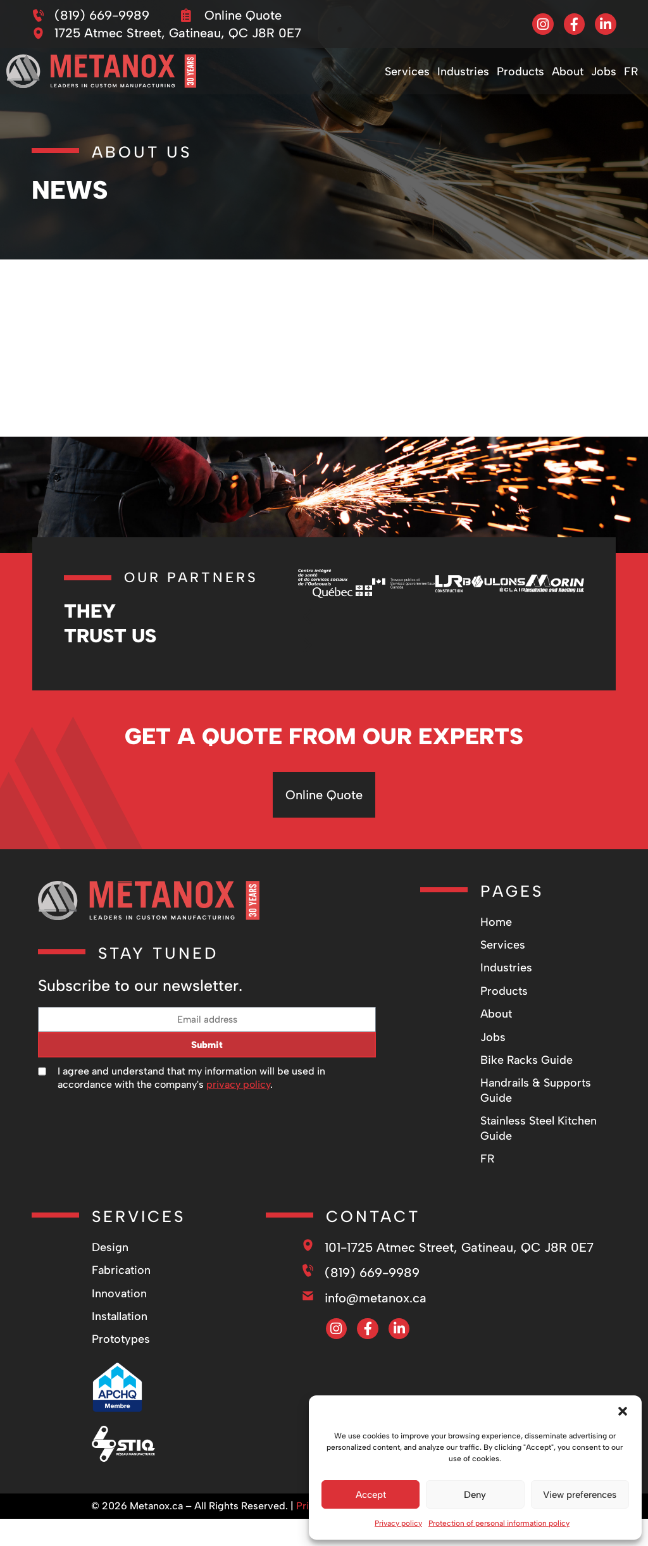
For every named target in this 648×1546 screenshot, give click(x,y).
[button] (622, 1411)
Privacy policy (398, 1523)
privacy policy (238, 1084)
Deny (475, 1494)
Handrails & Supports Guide (535, 1090)
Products (520, 71)
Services (407, 71)
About (567, 71)
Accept (371, 1494)
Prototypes (121, 1339)
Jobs (603, 71)
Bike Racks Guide (526, 1060)
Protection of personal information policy (499, 1523)
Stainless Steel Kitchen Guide (538, 1128)
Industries (463, 71)
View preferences (579, 1494)
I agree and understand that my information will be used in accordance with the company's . (191, 1077)
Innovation (119, 1293)
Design (110, 1247)
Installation (119, 1316)
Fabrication (121, 1270)
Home (496, 922)
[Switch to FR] (631, 71)
